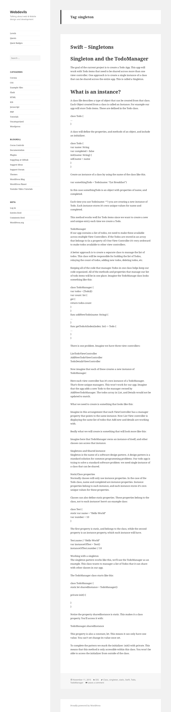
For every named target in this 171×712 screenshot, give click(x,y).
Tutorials (14, 116)
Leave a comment (96, 682)
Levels (13, 33)
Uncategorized (17, 121)
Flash (12, 92)
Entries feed (15, 212)
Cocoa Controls (17, 145)
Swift (127, 679)
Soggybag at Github (19, 160)
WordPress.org (17, 222)
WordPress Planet (18, 184)
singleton (113, 679)
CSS (11, 82)
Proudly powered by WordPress (85, 705)
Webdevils (18, 12)
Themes (13, 174)
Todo (133, 679)
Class (105, 679)
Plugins (13, 155)
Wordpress (15, 126)
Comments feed (17, 217)
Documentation (17, 150)
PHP (12, 112)
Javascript (14, 107)
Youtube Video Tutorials (21, 189)
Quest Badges (16, 43)
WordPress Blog (17, 179)
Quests (13, 38)
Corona (13, 77)
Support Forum (17, 169)
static (121, 679)
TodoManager (76, 682)
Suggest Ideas (16, 164)
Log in (13, 208)
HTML (13, 97)
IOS (11, 102)
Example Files (16, 87)
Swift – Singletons (92, 47)
